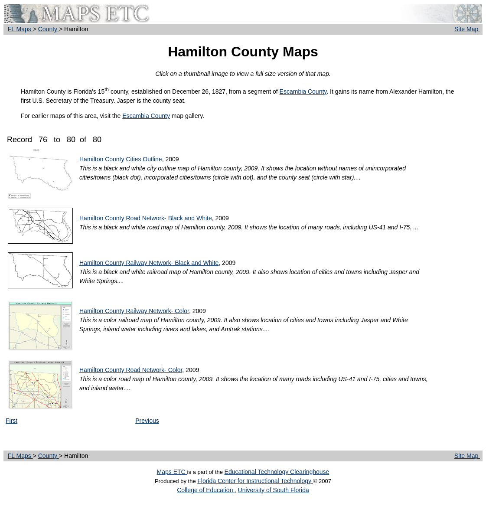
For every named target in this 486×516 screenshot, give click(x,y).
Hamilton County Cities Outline (120, 159)
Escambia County (303, 91)
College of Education (206, 490)
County (48, 29)
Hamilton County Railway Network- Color (134, 310)
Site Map (467, 29)
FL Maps (20, 29)
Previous (147, 420)
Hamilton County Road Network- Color (130, 369)
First (11, 420)
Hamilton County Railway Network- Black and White (149, 262)
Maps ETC (172, 471)
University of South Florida (273, 490)
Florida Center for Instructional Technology (255, 480)
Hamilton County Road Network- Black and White (145, 218)
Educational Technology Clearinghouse (277, 471)
